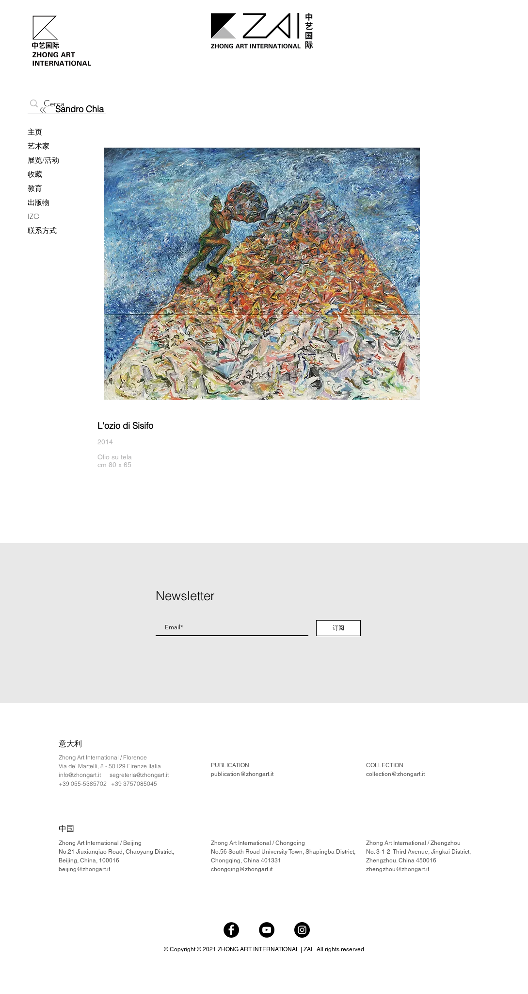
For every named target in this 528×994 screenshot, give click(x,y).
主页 (35, 132)
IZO (34, 216)
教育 (35, 188)
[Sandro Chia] (111, 108)
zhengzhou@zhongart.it (397, 869)
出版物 (38, 202)
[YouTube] (266, 930)
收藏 (35, 174)
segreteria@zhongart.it (139, 774)
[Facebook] (231, 930)
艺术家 (38, 146)
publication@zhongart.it (242, 774)
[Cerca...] (65, 104)
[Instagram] (302, 930)
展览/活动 (43, 160)
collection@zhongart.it (395, 774)
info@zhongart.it (80, 774)
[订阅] (338, 628)
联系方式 (42, 230)
